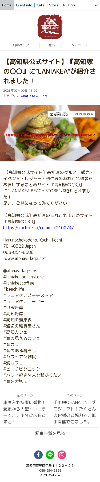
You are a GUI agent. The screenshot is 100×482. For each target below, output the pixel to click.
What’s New (29, 96)
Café (44, 96)
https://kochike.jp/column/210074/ (38, 228)
